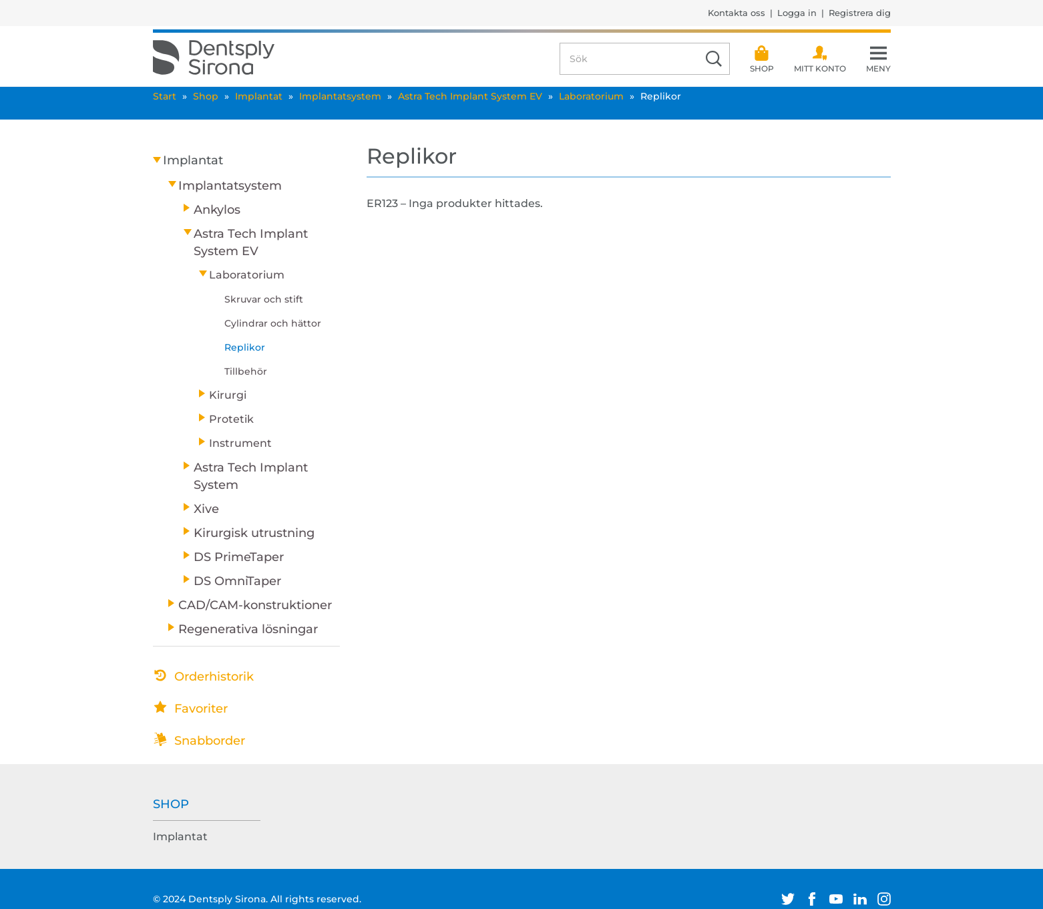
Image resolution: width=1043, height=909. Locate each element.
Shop (205, 96)
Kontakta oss (736, 12)
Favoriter (201, 708)
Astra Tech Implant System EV (470, 96)
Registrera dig (860, 12)
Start (164, 96)
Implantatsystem (340, 96)
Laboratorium (591, 96)
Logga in (797, 12)
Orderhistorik (214, 676)
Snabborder (209, 740)
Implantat (258, 96)
